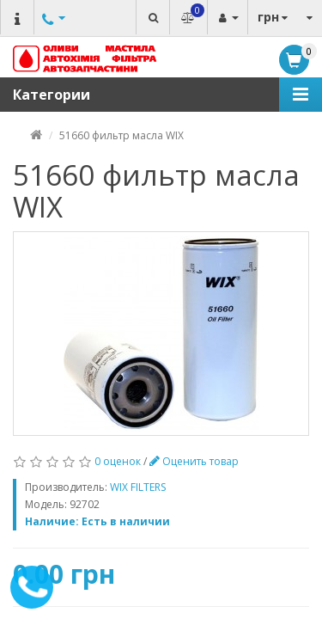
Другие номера (51, 33)
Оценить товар (194, 461)
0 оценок (117, 461)
